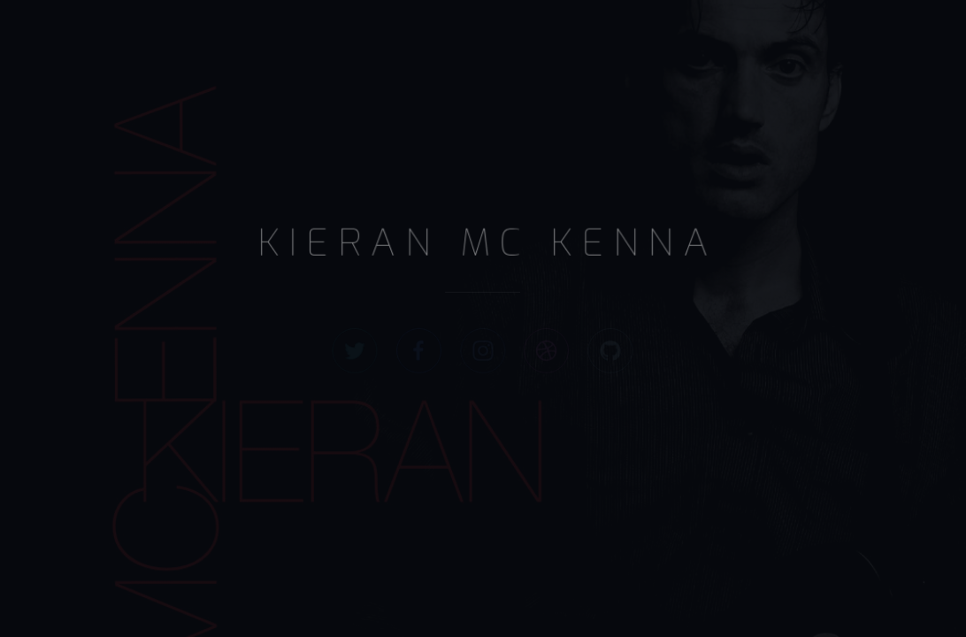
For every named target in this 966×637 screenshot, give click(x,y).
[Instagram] (483, 349)
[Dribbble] (546, 349)
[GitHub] (609, 349)
